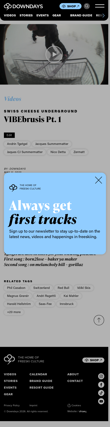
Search (87, 6)
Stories (26, 15)
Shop (73, 6)
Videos (10, 15)
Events (42, 15)
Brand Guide (81, 15)
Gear (56, 15)
